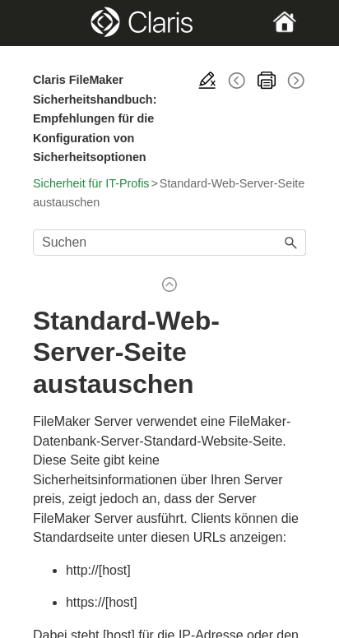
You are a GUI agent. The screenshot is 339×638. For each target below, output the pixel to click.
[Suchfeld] (169, 242)
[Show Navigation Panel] (45, 23)
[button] (291, 242)
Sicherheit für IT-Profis (91, 183)
